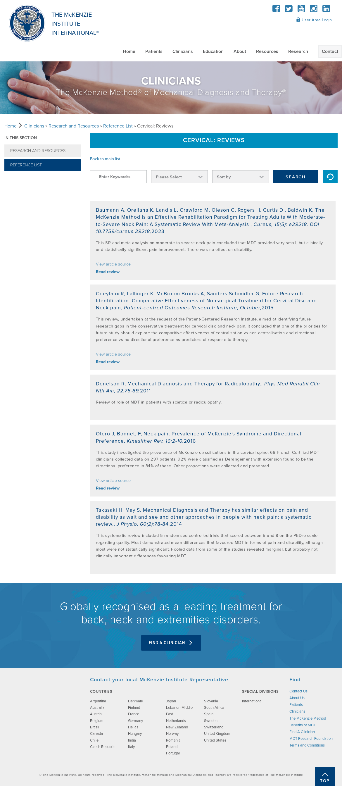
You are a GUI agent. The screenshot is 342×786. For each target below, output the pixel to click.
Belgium (96, 720)
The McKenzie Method (307, 718)
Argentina (98, 701)
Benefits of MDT (302, 725)
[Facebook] (276, 10)
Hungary (135, 733)
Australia (97, 707)
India (132, 740)
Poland (171, 746)
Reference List (118, 126)
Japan (171, 701)
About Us (297, 698)
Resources (267, 51)
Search (296, 177)
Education (213, 51)
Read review (108, 271)
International (252, 701)
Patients (154, 51)
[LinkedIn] (326, 10)
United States (215, 740)
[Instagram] (313, 10)
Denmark (135, 701)
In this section (20, 137)
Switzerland (213, 727)
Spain (208, 714)
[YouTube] (301, 10)
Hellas (133, 727)
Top (325, 780)
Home (129, 51)
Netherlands (176, 720)
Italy (131, 746)
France (133, 714)
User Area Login (314, 20)
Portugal (173, 753)
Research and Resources (74, 126)
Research (298, 51)
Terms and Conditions (307, 745)
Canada (96, 733)
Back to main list (105, 158)
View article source (113, 264)
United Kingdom (217, 733)
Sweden (210, 720)
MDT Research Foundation (311, 738)
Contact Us (298, 691)
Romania (173, 740)
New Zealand (177, 727)
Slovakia (211, 701)
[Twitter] (289, 10)
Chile (94, 740)
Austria (96, 714)
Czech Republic (102, 746)
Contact (330, 51)
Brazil (94, 727)
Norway (172, 733)
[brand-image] (41, 705)
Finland (134, 707)
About (240, 51)
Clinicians (182, 51)
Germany (135, 720)
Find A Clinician (171, 643)
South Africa (214, 707)
